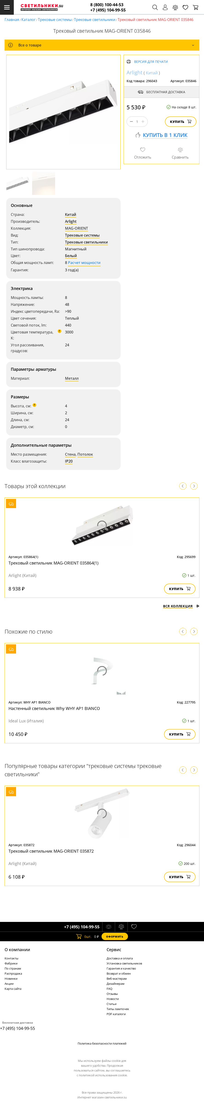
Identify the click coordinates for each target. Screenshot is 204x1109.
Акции (9, 984)
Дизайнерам (116, 984)
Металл (72, 378)
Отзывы (112, 994)
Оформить (114, 936)
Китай (70, 214)
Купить (180, 121)
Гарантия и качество (121, 968)
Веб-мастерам (117, 978)
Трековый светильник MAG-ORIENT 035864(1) (53, 563)
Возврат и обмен (119, 973)
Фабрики (11, 963)
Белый (71, 255)
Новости (113, 999)
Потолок (85, 454)
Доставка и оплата (120, 958)
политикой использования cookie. (103, 1075)
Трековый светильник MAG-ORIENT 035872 (51, 851)
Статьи (111, 1004)
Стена (70, 454)
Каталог (28, 19)
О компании (17, 949)
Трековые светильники (94, 19)
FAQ (109, 989)
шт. (83, 936)
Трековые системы (55, 19)
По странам (13, 968)
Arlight (70, 221)
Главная (12, 19)
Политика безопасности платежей (102, 1043)
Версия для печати (151, 62)
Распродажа (13, 973)
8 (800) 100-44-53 (106, 4)
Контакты (11, 958)
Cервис (114, 949)
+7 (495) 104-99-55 (108, 10)
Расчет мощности (84, 262)
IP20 (69, 461)
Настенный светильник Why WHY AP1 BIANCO (54, 708)
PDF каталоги (116, 1014)
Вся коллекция (181, 606)
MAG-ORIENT (76, 228)
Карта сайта (13, 989)
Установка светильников (124, 963)
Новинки (11, 978)
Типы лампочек (118, 1009)
